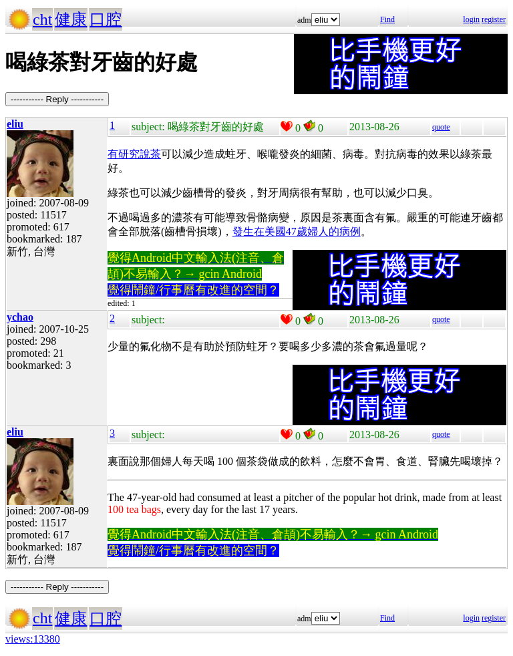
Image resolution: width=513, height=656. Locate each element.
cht (42, 19)
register (494, 19)
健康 (71, 19)
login (471, 19)
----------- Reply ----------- (57, 99)
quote (441, 127)
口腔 (106, 19)
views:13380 (32, 639)
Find (387, 19)
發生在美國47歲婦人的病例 (296, 231)
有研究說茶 (134, 154)
